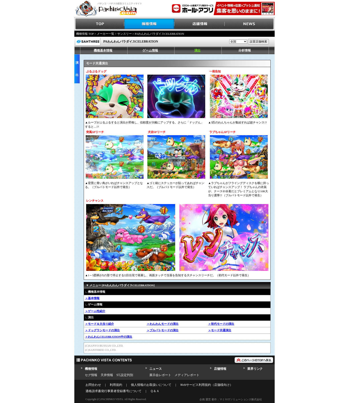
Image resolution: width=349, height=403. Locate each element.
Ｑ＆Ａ (154, 391)
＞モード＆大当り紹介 (99, 323)
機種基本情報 (103, 50)
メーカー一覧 (105, 33)
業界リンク (255, 368)
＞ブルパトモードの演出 (163, 330)
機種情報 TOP (85, 33)
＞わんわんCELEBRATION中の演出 (108, 336)
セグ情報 (91, 375)
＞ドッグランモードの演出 (102, 330)
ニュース (155, 368)
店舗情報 (199, 24)
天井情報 (107, 375)
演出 (197, 50)
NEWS (250, 24)
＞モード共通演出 (219, 330)
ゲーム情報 (150, 50)
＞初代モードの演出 (221, 323)
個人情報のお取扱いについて (151, 385)
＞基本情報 (92, 298)
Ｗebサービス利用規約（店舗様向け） (206, 385)
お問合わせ (93, 385)
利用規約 (116, 385)
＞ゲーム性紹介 (95, 311)
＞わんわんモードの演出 (163, 323)
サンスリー (124, 33)
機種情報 (149, 24)
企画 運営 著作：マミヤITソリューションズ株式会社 (230, 399)
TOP (99, 24)
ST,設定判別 (124, 375)
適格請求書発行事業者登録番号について (113, 391)
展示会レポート (160, 375)
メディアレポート (186, 375)
